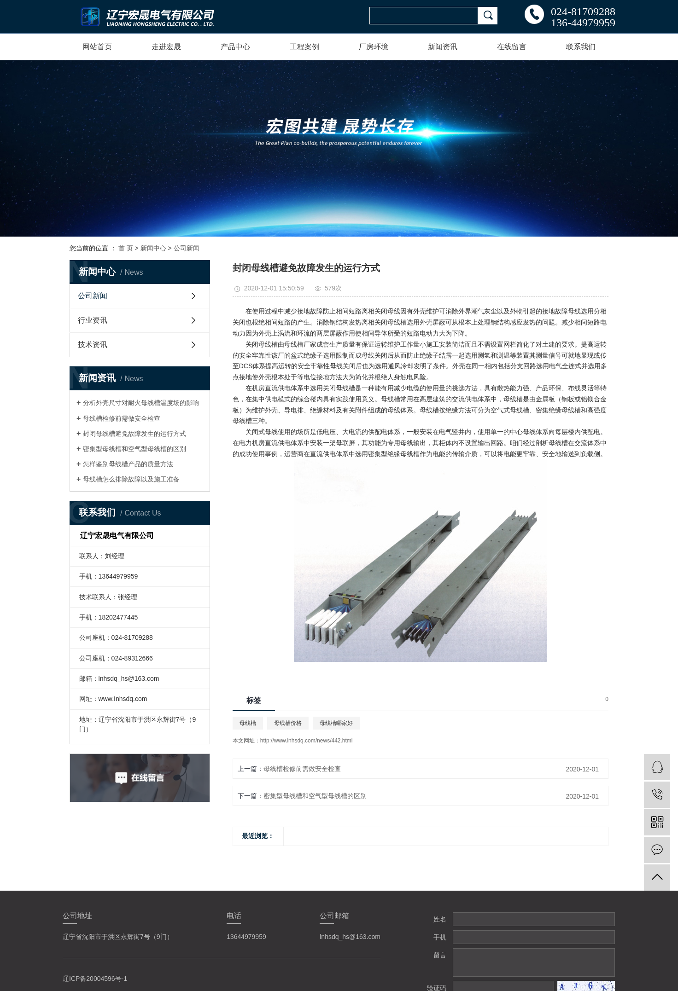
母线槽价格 (288, 723)
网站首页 (97, 47)
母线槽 (248, 723)
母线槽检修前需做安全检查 (121, 418)
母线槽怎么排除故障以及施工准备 (131, 479)
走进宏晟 (166, 47)
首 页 (125, 248)
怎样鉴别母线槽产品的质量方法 (128, 464)
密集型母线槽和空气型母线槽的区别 (134, 448)
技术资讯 (92, 344)
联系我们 (581, 47)
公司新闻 (186, 248)
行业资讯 (92, 320)
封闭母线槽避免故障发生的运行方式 (134, 433)
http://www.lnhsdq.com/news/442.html (306, 740)
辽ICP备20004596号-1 (95, 978)
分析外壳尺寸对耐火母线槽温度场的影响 (141, 402)
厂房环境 (373, 47)
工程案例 (304, 47)
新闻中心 (153, 248)
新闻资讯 (442, 47)
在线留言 (511, 47)
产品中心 (235, 47)
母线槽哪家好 (336, 723)
